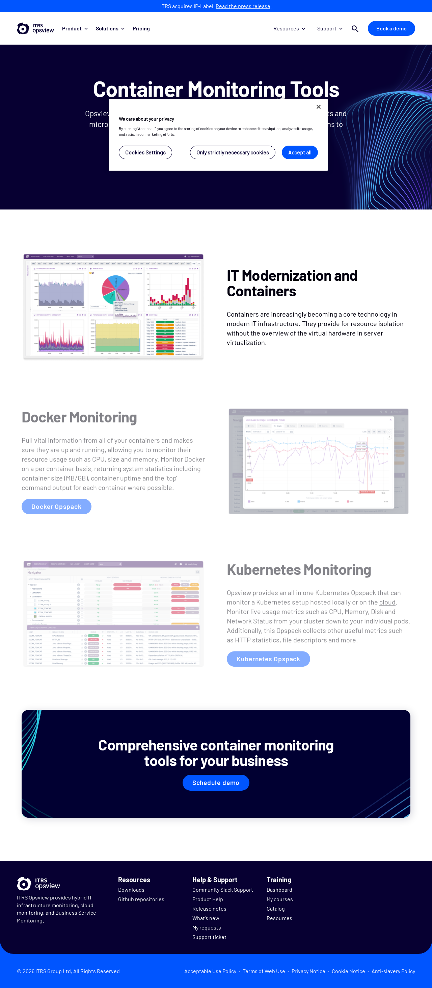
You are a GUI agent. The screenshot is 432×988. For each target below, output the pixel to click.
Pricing (141, 28)
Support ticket (209, 937)
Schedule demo (216, 782)
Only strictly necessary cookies (232, 152)
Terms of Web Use (264, 971)
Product (75, 28)
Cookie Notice (348, 971)
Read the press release (243, 6)
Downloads (131, 889)
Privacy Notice (308, 971)
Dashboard (279, 889)
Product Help (207, 899)
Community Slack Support (222, 889)
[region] (218, 135)
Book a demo (391, 28)
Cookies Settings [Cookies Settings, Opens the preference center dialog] (145, 152)
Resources (289, 28)
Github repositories (141, 899)
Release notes (209, 908)
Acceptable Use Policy (210, 971)
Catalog (276, 908)
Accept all (300, 152)
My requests (206, 927)
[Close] (318, 106)
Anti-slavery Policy (393, 971)
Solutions (110, 28)
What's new (205, 918)
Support (330, 28)
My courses (280, 899)
